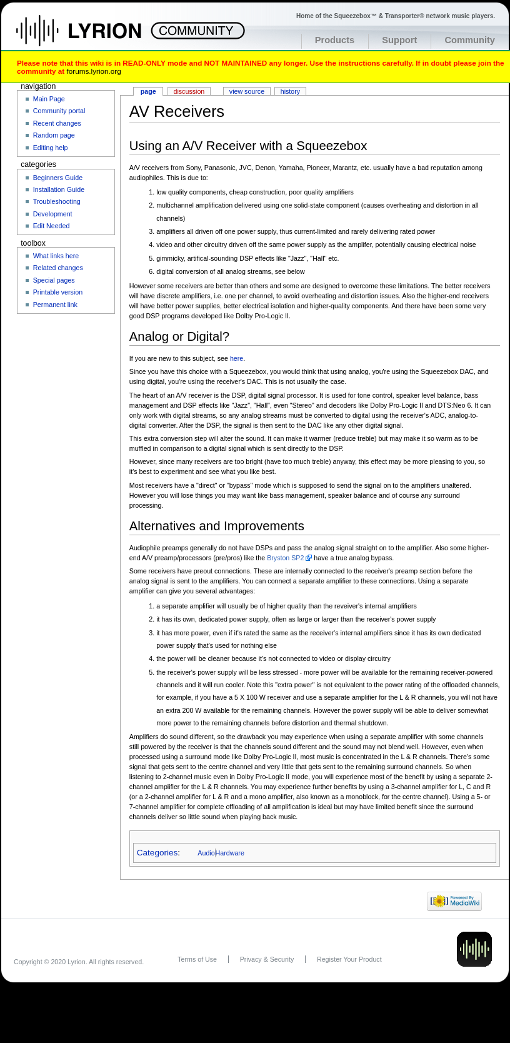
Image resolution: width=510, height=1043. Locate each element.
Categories (157, 852)
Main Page (49, 99)
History (290, 91)
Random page (54, 135)
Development (52, 214)
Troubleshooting (57, 201)
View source (246, 91)
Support (399, 40)
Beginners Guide (57, 177)
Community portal (59, 110)
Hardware (230, 853)
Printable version (57, 292)
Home (92, 37)
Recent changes (57, 123)
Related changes (58, 267)
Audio (206, 853)
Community (469, 40)
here (236, 358)
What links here (56, 255)
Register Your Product (349, 959)
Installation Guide (58, 189)
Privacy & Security (267, 959)
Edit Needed (51, 225)
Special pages (54, 280)
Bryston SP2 (285, 558)
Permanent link (55, 304)
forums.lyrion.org (93, 71)
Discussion (189, 91)
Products (335, 40)
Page (148, 91)
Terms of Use (197, 959)
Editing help (50, 147)
